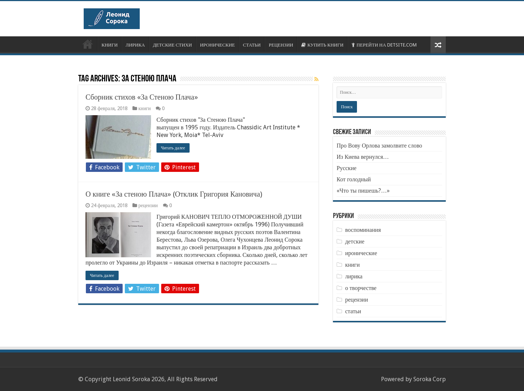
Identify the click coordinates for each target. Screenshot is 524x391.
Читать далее (173, 147)
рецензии (148, 205)
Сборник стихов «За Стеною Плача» (142, 97)
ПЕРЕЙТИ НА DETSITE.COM (384, 45)
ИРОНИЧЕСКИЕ (217, 45)
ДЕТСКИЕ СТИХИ (172, 45)
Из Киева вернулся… (363, 156)
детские (354, 241)
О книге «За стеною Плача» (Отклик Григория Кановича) (174, 194)
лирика (353, 276)
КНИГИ (110, 45)
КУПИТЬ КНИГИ (322, 45)
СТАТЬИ (252, 45)
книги (144, 108)
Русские (347, 168)
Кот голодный (354, 179)
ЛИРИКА (135, 45)
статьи (353, 311)
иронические (361, 253)
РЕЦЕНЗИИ (281, 45)
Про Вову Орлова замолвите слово (379, 145)
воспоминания (363, 229)
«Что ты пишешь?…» (363, 190)
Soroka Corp (429, 379)
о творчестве (360, 288)
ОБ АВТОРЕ (87, 44)
